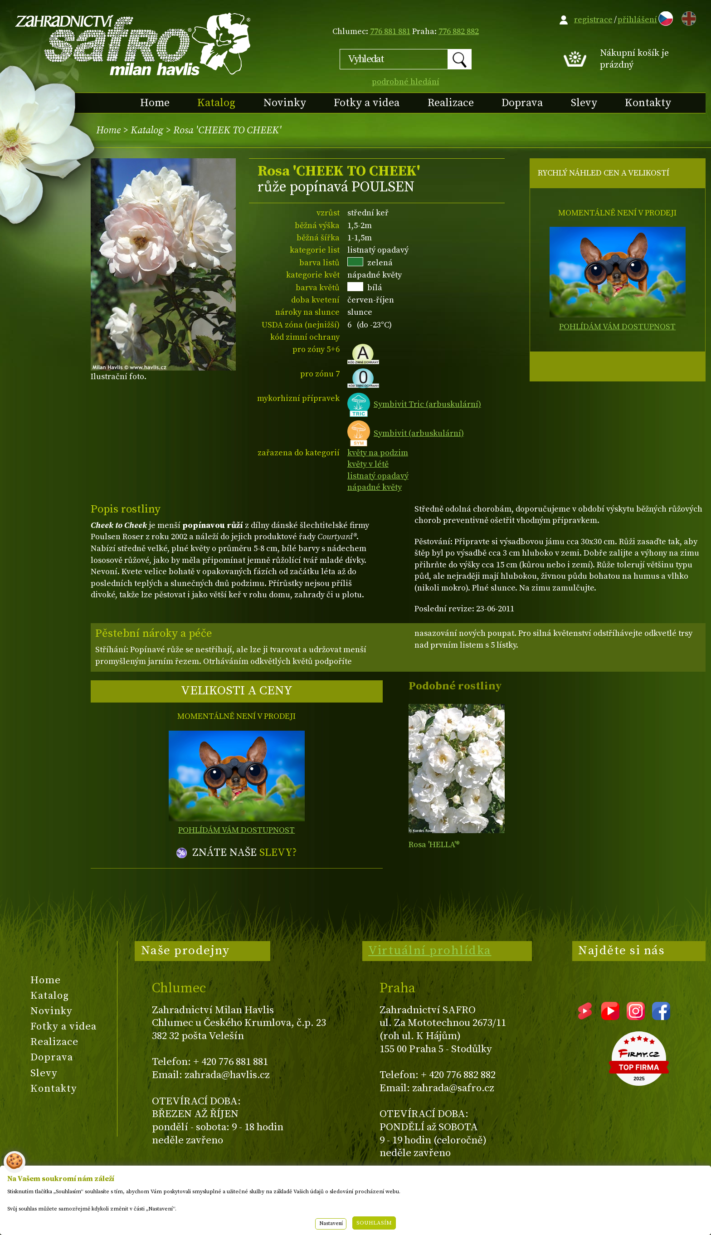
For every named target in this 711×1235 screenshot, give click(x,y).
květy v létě (368, 464)
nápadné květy (374, 487)
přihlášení (637, 20)
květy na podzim (377, 453)
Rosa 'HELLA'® (434, 845)
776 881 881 (390, 31)
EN (687, 17)
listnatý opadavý (378, 476)
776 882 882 (458, 31)
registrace (593, 20)
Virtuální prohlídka (430, 950)
